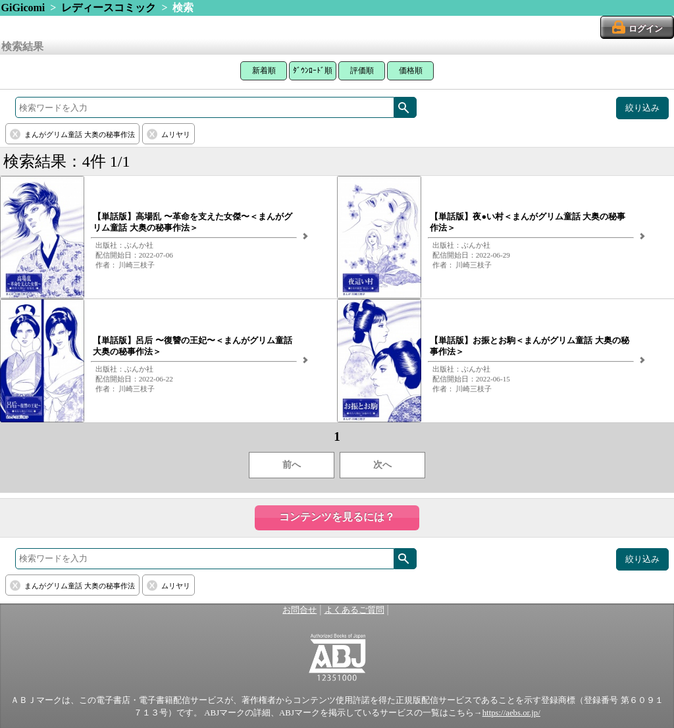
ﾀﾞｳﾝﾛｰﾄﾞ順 (312, 70)
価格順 (411, 70)
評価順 (362, 70)
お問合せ (299, 610)
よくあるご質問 (354, 610)
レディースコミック (108, 7)
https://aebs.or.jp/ (511, 712)
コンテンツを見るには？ (337, 516)
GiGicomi (23, 7)
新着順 (264, 70)
